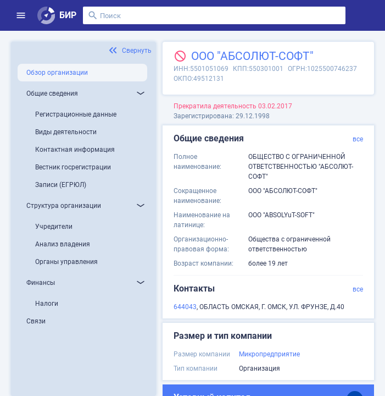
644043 (185, 307)
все (358, 139)
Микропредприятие (269, 354)
